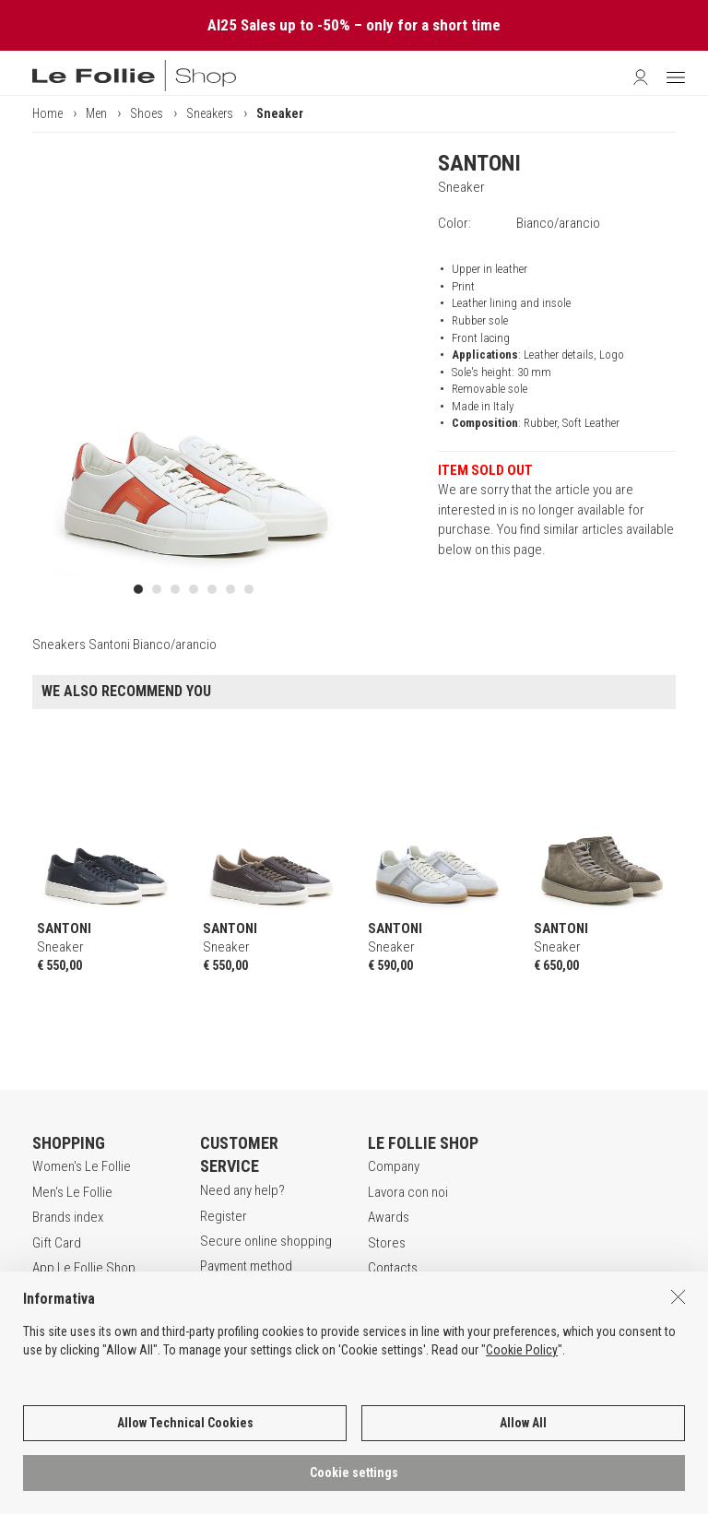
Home (47, 113)
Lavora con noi (408, 1192)
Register (223, 1216)
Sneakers (209, 113)
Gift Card (56, 1243)
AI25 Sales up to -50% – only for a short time (354, 25)
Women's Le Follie (81, 1166)
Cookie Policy (522, 1472)
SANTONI (479, 163)
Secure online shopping (266, 1241)
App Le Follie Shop (84, 1268)
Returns (221, 1291)
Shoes (146, 113)
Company (393, 1166)
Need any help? (242, 1190)
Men (96, 113)
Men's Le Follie (72, 1192)
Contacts (393, 1268)
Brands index (67, 1217)
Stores (387, 1243)
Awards (388, 1217)
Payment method (246, 1266)
